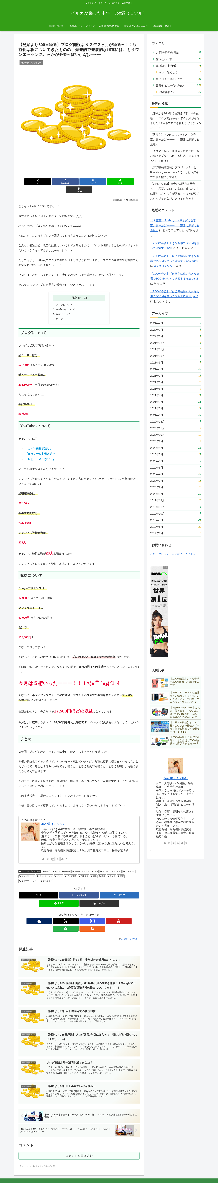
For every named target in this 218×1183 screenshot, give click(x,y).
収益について (63, 306)
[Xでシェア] (38, 181)
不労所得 (83, 868)
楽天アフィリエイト (28, 873)
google (66, 863)
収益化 (111, 868)
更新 (121, 868)
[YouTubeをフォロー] (57, 851)
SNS (95, 863)
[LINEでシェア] (99, 181)
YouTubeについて (65, 301)
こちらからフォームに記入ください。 (173, 553)
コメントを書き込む (79, 1143)
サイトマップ (194, 1173)
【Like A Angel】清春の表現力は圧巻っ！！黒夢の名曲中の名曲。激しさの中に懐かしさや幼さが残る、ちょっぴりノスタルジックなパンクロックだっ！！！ (174, 191)
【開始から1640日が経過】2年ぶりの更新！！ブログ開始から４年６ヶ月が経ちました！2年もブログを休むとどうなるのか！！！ (175, 121)
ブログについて (64, 296)
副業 (94, 868)
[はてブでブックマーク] (79, 181)
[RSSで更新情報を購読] (67, 851)
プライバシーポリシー (174, 1173)
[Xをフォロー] (48, 851)
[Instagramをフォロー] (53, 851)
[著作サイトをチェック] (43, 851)
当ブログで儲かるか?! (29, 863)
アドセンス (129, 863)
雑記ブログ (46, 873)
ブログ (58, 868)
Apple (56, 863)
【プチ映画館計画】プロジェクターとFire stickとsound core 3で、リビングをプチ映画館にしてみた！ (174, 172)
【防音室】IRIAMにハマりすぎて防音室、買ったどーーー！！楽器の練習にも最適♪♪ (174, 139)
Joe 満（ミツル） (53, 816)
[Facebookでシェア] (58, 181)
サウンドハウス (44, 868)
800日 (46, 863)
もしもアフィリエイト (110, 863)
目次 (74, 289)
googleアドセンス (80, 863)
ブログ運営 (70, 868)
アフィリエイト (26, 868)
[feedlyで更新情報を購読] (62, 851)
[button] (119, 181)
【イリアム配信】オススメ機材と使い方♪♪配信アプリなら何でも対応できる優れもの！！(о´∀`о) (174, 156)
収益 (102, 868)
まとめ (59, 311)
